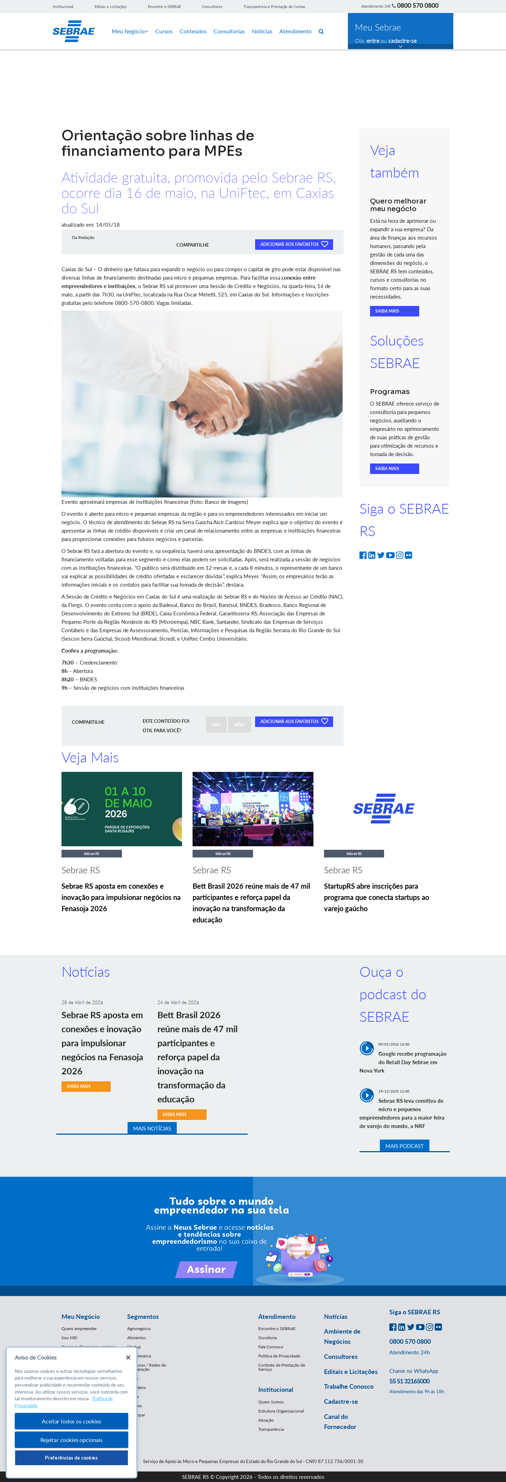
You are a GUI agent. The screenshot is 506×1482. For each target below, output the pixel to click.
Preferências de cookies (71, 1458)
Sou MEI (69, 1337)
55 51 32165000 (409, 1381)
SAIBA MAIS (387, 311)
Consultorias (229, 31)
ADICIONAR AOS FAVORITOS (294, 244)
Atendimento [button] (277, 1316)
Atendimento (295, 31)
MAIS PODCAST (404, 1146)
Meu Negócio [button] (80, 1316)
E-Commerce (139, 1355)
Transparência (271, 1429)
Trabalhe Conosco (349, 1386)
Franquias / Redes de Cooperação (146, 1367)
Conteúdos (193, 31)
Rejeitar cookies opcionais (71, 1439)
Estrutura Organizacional (281, 1411)
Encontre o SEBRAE (164, 6)
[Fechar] (128, 1357)
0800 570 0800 (418, 5)
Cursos (164, 31)
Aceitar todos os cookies (71, 1421)
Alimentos (136, 1337)
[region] (71, 1413)
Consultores (212, 6)
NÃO (239, 724)
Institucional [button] (275, 1389)
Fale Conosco (270, 1346)
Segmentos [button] (143, 1316)
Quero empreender (79, 1328)
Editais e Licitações (111, 6)
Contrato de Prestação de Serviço (281, 1367)
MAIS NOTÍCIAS (152, 1128)
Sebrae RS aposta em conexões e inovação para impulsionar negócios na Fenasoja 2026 (121, 897)
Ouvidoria (267, 1337)
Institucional (63, 6)
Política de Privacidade (279, 1355)
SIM (216, 724)
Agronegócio (139, 1328)
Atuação (266, 1420)
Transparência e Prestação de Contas (274, 6)
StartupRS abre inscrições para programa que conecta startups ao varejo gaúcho (376, 897)
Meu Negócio (130, 31)
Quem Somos (271, 1401)
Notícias (262, 31)
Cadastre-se (341, 1401)
